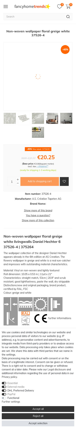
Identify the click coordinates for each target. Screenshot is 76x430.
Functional (13, 398)
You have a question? (38, 215)
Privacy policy (9, 377)
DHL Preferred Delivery (20, 390)
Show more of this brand (38, 210)
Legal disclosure (57, 369)
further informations (59, 318)
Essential (12, 383)
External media (15, 386)
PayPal (11, 394)
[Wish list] (60, 6)
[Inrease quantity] (18, 179)
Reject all (38, 416)
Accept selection (38, 423)
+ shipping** (42, 166)
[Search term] (34, 16)
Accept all (38, 409)
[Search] (68, 16)
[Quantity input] (11, 181)
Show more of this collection (38, 220)
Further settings (11, 401)
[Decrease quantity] (18, 183)
